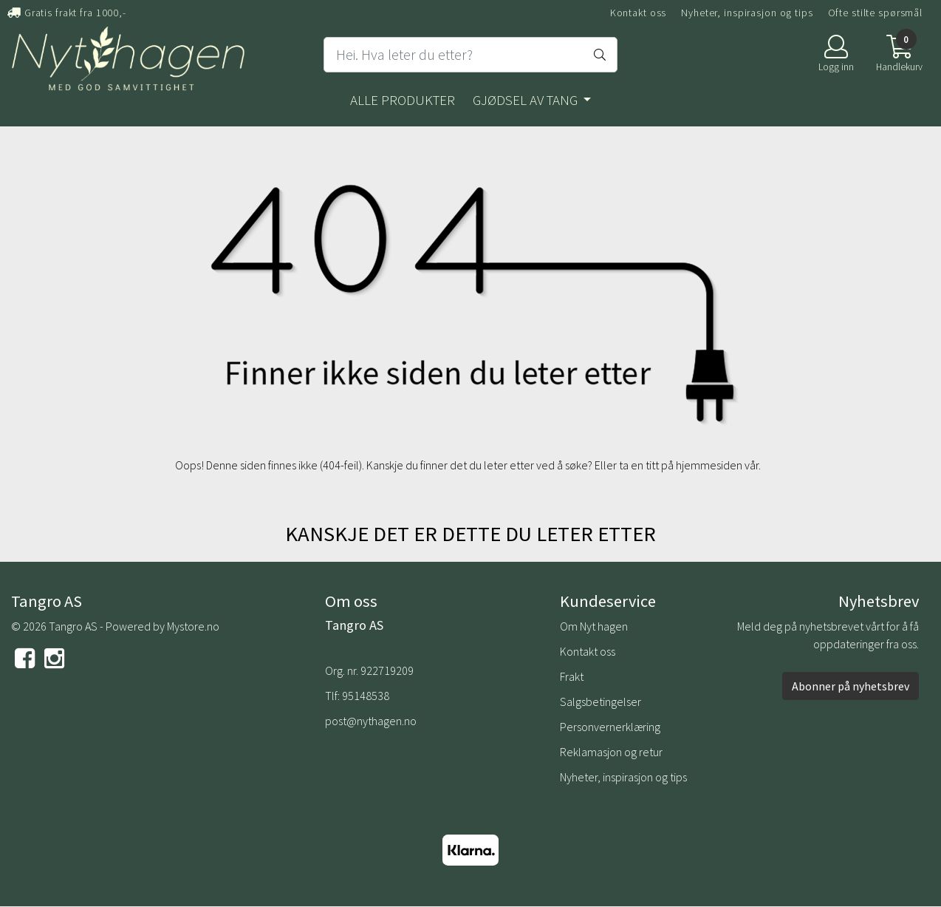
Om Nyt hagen (594, 626)
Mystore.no (193, 626)
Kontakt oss (638, 12)
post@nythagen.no (371, 720)
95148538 (365, 695)
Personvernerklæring (610, 726)
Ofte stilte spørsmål (875, 12)
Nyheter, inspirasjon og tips (747, 12)
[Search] (470, 54)
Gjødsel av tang (527, 100)
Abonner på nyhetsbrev (850, 686)
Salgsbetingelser (600, 701)
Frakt (572, 676)
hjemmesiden (709, 465)
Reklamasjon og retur (611, 751)
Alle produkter (402, 100)
